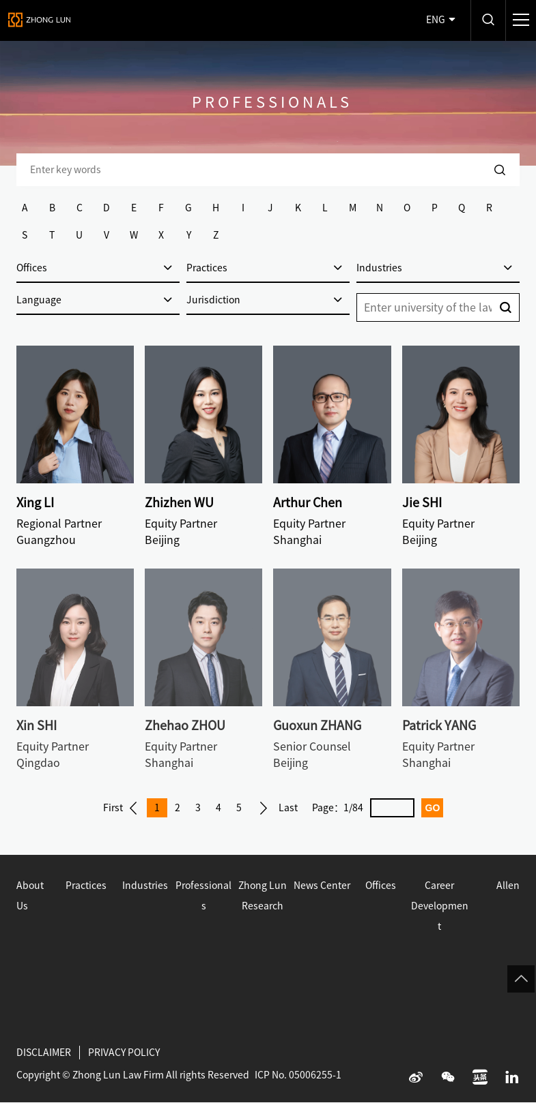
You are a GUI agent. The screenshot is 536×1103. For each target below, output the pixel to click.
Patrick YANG (439, 725)
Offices (380, 885)
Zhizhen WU (179, 502)
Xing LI (35, 502)
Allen (508, 885)
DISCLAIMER (43, 1052)
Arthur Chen (307, 502)
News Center (322, 885)
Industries (145, 885)
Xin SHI (36, 725)
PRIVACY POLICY (124, 1052)
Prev (133, 807)
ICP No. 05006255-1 (298, 1075)
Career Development (439, 906)
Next (263, 807)
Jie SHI (422, 502)
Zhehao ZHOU (185, 725)
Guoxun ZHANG (317, 725)
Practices (86, 885)
